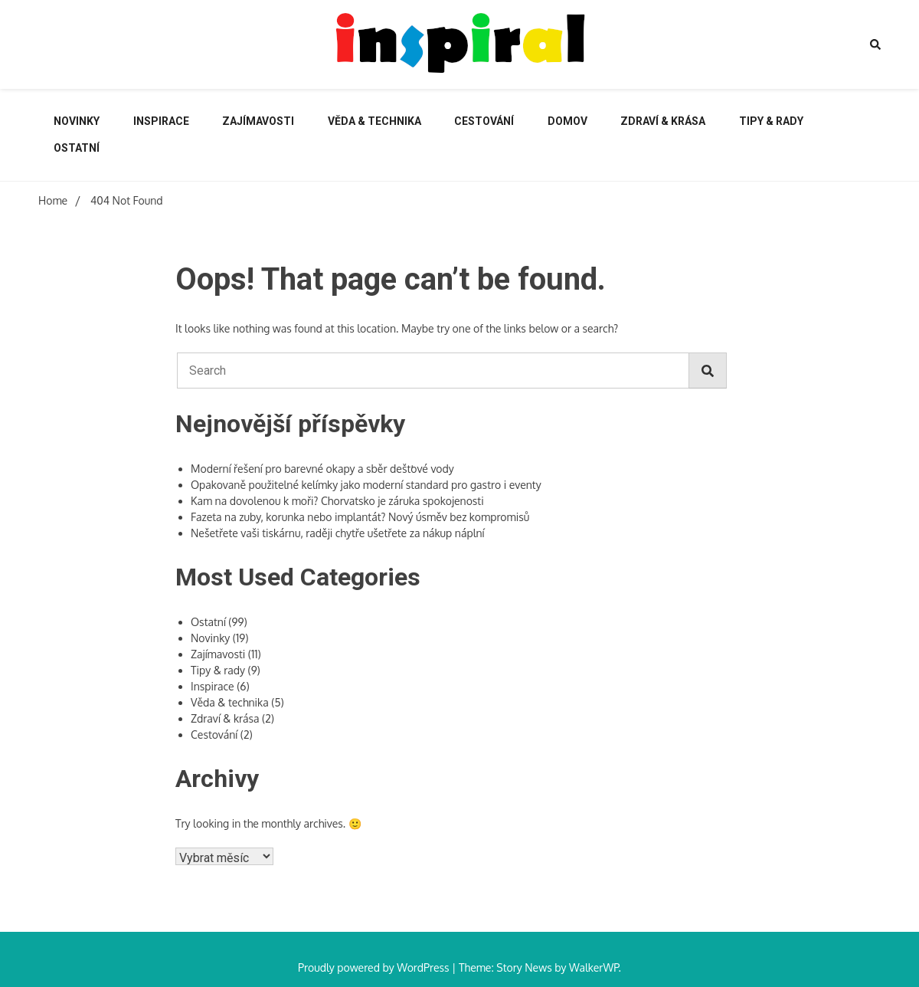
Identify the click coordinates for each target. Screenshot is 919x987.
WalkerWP (594, 967)
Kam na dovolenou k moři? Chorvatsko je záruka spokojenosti (337, 500)
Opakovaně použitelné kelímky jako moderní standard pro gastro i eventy (366, 484)
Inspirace (161, 121)
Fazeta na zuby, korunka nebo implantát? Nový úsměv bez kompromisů (360, 516)
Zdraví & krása (662, 121)
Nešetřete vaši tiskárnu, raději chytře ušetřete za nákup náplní (338, 532)
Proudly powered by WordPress (375, 967)
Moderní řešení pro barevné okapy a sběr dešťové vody (322, 468)
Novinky (77, 121)
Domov (567, 121)
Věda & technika (374, 121)
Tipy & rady (771, 121)
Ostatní (77, 148)
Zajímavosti (258, 121)
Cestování (484, 121)
